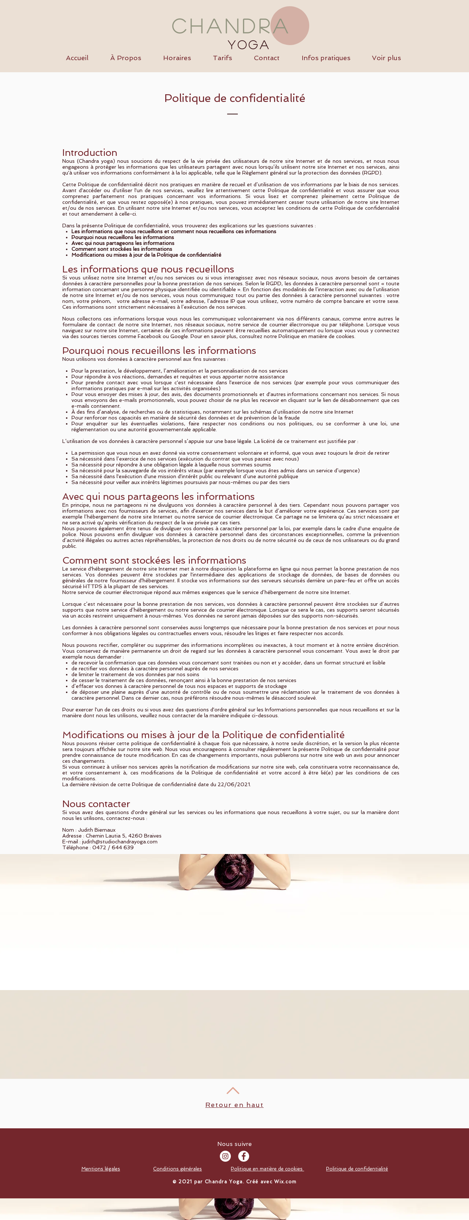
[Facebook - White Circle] (243, 1156)
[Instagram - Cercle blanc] (225, 1156)
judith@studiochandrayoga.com (120, 842)
